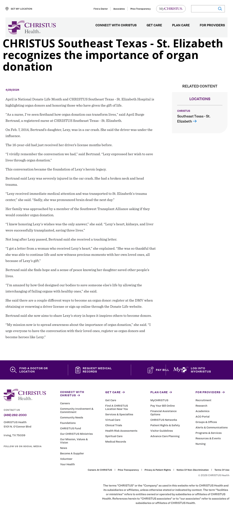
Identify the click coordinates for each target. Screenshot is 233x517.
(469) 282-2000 (15, 416)
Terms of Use (221, 470)
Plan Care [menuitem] (181, 25)
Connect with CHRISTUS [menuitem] (116, 25)
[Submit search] (220, 9)
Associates (119, 8)
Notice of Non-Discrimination (193, 470)
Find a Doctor (101, 8)
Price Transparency (140, 8)
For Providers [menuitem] (212, 25)
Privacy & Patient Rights (158, 470)
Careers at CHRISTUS (100, 470)
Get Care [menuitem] (154, 25)
